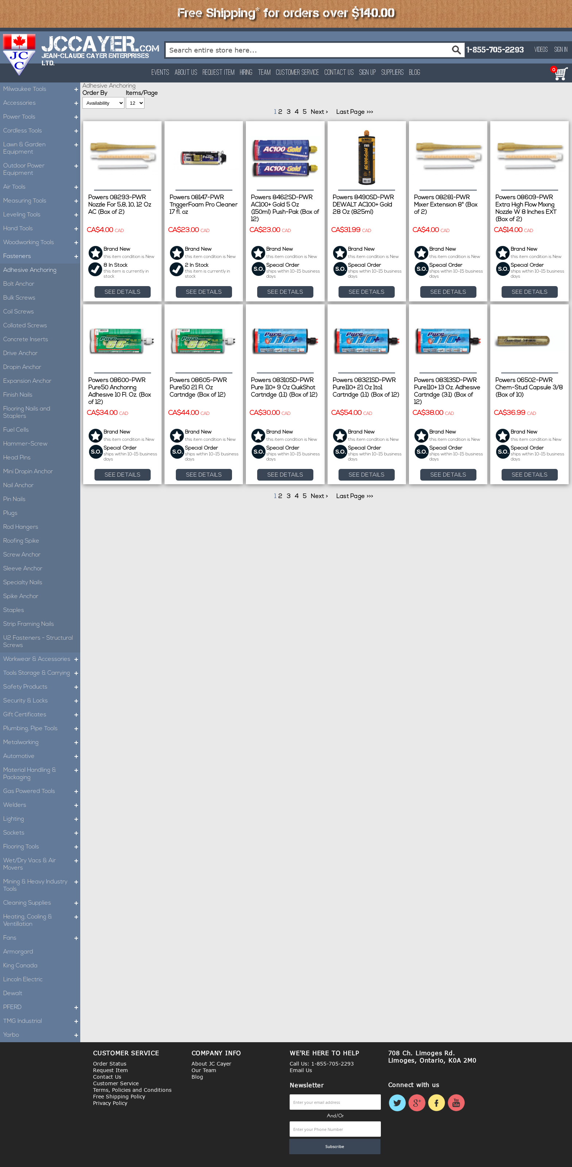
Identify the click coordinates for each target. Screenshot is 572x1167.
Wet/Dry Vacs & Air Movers (41, 864)
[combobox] (315, 50)
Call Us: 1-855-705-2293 (322, 1063)
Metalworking (41, 743)
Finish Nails (17, 395)
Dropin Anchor (22, 367)
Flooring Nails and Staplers (26, 412)
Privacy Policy (110, 1103)
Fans (41, 938)
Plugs (10, 513)
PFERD (41, 1007)
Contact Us (339, 73)
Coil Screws (18, 312)
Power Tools (41, 117)
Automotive (41, 756)
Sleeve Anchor (22, 569)
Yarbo (41, 1035)
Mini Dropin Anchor (28, 472)
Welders (41, 805)
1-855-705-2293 (495, 49)
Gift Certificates (41, 715)
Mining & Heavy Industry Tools (41, 885)
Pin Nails (14, 499)
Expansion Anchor (27, 381)
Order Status (109, 1063)
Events (160, 73)
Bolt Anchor (18, 284)
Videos (541, 50)
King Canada (20, 966)
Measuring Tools (41, 201)
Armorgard (18, 952)
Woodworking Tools (41, 243)
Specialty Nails (22, 583)
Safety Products (41, 687)
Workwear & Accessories (41, 659)
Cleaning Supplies (41, 903)
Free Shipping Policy (119, 1096)
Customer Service (297, 73)
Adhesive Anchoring (30, 270)
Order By (94, 93)
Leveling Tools (41, 215)
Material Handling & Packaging (41, 774)
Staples (13, 610)
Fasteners (41, 256)
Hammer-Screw (25, 444)
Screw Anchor (21, 555)
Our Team (204, 1070)
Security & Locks (41, 701)
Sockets (41, 833)
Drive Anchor (20, 354)
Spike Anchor (20, 597)
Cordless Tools (41, 131)
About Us (186, 73)
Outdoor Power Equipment (41, 169)
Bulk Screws (19, 298)
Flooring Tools (41, 847)
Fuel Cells (16, 430)
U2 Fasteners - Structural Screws (38, 641)
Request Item (219, 73)
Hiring (246, 73)
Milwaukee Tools (41, 89)
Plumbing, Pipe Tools (41, 729)
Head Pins (17, 458)
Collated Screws (25, 326)
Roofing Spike (21, 541)
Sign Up (367, 73)
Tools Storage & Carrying (41, 673)
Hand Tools (41, 229)
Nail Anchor (18, 486)
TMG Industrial (41, 1021)
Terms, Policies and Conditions (132, 1090)
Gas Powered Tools (41, 791)
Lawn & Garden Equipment (41, 148)
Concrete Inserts (25, 340)
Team (264, 73)
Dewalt (12, 994)
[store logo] (19, 55)
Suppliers (393, 73)
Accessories (41, 103)
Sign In (561, 50)
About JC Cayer (211, 1063)
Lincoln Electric (23, 980)
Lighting (41, 819)
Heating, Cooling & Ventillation (41, 920)
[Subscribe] (334, 1146)
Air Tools (41, 187)
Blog (414, 73)
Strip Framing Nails (28, 624)
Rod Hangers (20, 527)
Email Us (301, 1070)
